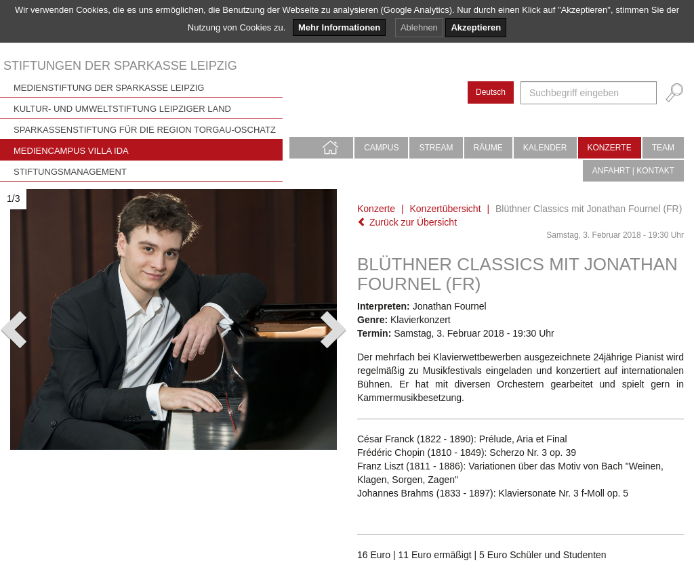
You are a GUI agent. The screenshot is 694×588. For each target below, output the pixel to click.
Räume (488, 147)
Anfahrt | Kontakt (633, 170)
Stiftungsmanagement (70, 172)
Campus (381, 147)
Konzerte (610, 147)
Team (663, 147)
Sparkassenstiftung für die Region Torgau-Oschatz (145, 130)
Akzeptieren (476, 27)
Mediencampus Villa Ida (71, 151)
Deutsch (491, 92)
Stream (436, 147)
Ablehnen (419, 27)
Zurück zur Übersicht (407, 222)
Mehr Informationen (339, 27)
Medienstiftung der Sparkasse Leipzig (109, 88)
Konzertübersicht (445, 208)
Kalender (545, 147)
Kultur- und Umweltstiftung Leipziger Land (122, 109)
